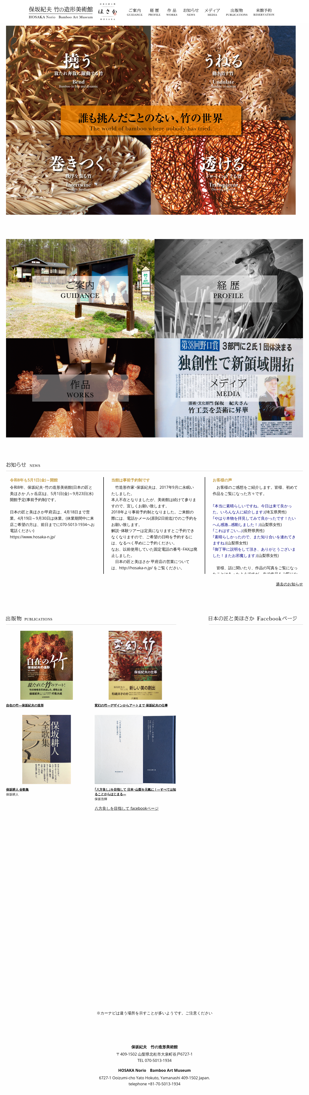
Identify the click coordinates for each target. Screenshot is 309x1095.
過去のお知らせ (289, 584)
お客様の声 (222, 480)
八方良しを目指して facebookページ (127, 808)
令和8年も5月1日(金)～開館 (34, 480)
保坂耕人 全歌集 (17, 789)
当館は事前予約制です (130, 480)
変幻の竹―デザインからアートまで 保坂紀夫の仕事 (131, 705)
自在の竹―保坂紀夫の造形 (25, 705)
